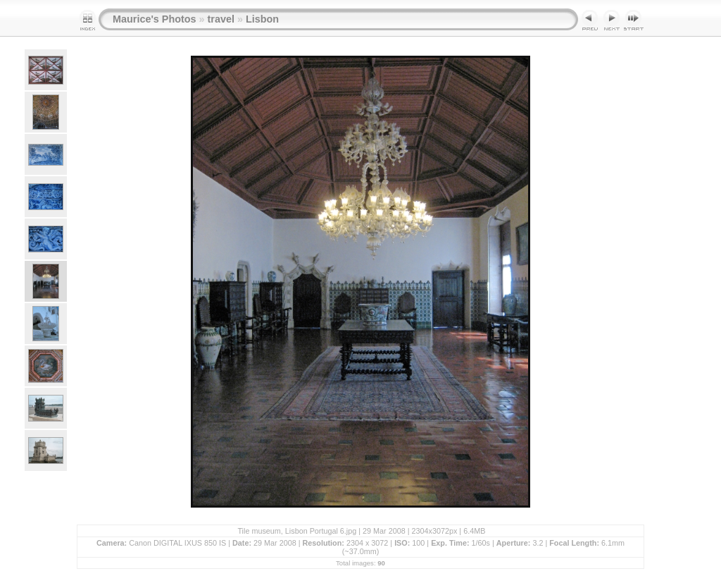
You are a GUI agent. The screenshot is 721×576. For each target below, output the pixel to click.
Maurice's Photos (154, 19)
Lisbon (262, 19)
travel (221, 19)
